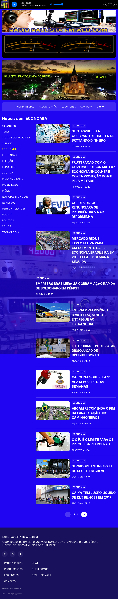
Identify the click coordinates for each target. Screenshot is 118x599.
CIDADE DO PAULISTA (16, 137)
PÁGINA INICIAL (24, 106)
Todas (6, 131)
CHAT (35, 563)
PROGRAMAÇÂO (47, 106)
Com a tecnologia (12, 594)
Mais (100, 106)
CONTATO (86, 106)
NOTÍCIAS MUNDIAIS (15, 196)
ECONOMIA (9, 149)
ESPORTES (8, 166)
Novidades (8, 202)
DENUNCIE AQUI (41, 575)
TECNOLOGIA (10, 232)
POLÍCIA (7, 214)
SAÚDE (6, 226)
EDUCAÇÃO (9, 155)
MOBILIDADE (10, 184)
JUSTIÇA (7, 172)
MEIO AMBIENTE (12, 178)
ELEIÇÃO (7, 160)
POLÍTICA (8, 220)
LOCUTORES (69, 106)
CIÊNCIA (7, 143)
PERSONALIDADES (14, 208)
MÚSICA (7, 190)
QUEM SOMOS (40, 569)
